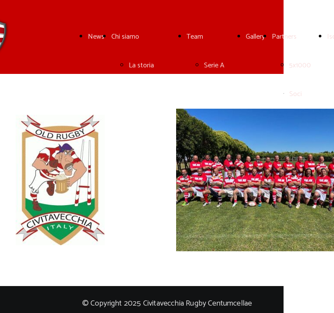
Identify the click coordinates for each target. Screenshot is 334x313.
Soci (295, 94)
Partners (284, 37)
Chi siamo (125, 37)
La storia (141, 65)
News (96, 37)
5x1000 (300, 65)
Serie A (214, 65)
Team (195, 37)
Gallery (255, 37)
